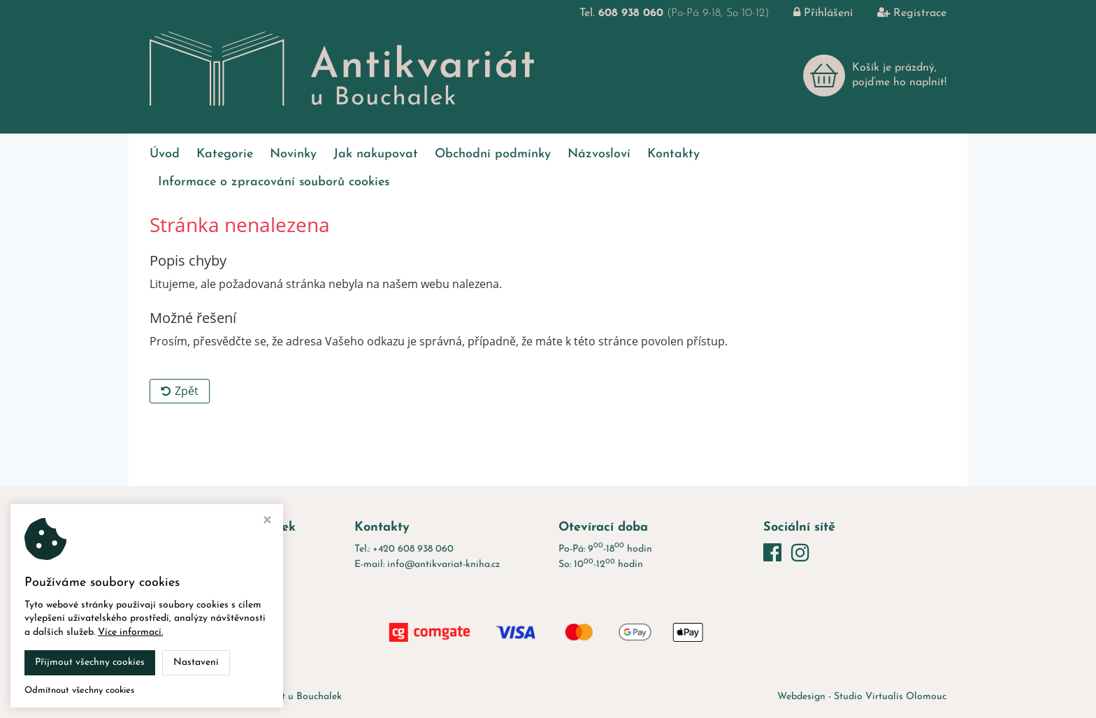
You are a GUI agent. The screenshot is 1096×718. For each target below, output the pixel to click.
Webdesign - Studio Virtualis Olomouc (861, 696)
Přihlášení (812, 13)
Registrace (901, 13)
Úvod (165, 154)
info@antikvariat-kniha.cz (443, 564)
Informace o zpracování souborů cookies (273, 182)
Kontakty (673, 154)
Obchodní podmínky (493, 154)
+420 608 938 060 (413, 549)
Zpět (180, 391)
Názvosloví (599, 154)
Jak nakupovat (375, 154)
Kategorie (224, 154)
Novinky (293, 154)
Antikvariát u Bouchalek (289, 696)
